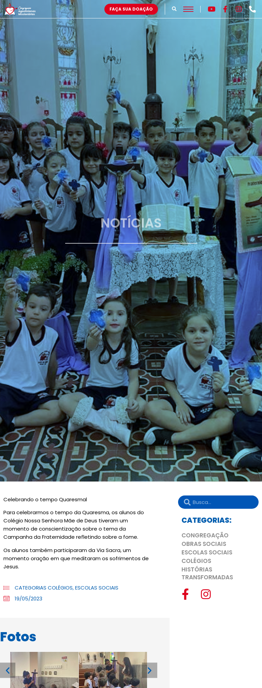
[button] (174, 9)
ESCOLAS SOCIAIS (96, 587)
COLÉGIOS (60, 587)
